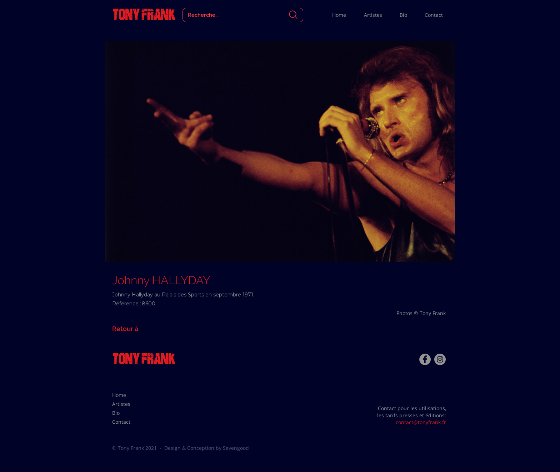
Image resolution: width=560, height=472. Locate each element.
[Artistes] (130, 404)
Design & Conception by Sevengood (206, 447)
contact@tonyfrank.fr (421, 422)
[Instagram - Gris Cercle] (440, 359)
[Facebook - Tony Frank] (425, 359)
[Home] (130, 395)
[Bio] (130, 413)
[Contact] (130, 422)
